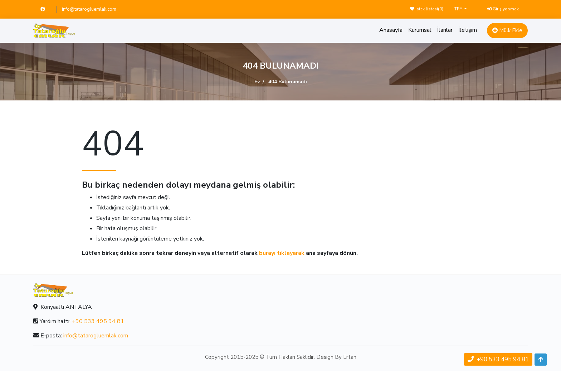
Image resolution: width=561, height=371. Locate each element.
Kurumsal (419, 30)
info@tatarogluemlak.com (89, 9)
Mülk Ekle (507, 30)
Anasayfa (391, 30)
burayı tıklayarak (281, 253)
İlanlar (445, 30)
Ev (257, 81)
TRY (458, 9)
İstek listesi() (426, 9)
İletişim (467, 30)
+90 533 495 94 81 (98, 321)
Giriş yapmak (503, 9)
